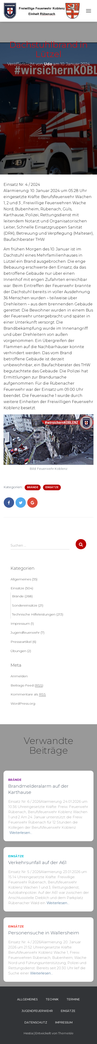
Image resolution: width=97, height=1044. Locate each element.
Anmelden (19, 676)
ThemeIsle (66, 1033)
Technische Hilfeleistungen (33, 614)
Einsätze (51, 487)
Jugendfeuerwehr (25, 632)
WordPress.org (23, 703)
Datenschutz (35, 1022)
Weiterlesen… (20, 832)
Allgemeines (21, 579)
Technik (52, 999)
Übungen (18, 651)
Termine (73, 999)
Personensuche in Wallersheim (43, 933)
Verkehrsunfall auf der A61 (37, 862)
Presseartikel (21, 642)
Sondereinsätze (24, 605)
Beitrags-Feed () (27, 685)
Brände (32, 487)
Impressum (20, 623)
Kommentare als (28, 694)
